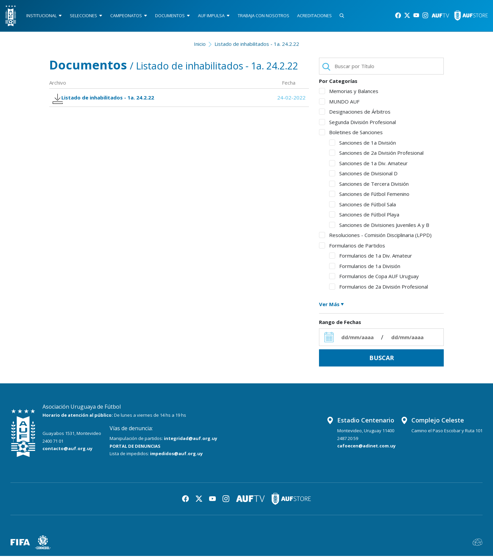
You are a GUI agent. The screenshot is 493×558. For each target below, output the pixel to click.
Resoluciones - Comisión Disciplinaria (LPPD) (375, 237)
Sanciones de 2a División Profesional (376, 155)
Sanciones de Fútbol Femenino (369, 196)
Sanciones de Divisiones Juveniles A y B (379, 227)
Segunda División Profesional (357, 124)
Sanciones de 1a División (362, 144)
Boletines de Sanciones (351, 134)
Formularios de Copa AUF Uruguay (374, 278)
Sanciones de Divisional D (363, 175)
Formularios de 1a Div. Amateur (370, 258)
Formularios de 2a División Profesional (378, 288)
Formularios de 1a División (364, 268)
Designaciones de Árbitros (354, 114)
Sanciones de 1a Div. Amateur (368, 165)
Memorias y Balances (348, 93)
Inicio (200, 45)
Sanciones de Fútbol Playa (364, 216)
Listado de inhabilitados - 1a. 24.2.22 (256, 45)
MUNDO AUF (339, 103)
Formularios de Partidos (352, 247)
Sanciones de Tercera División (369, 185)
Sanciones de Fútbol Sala (362, 206)
